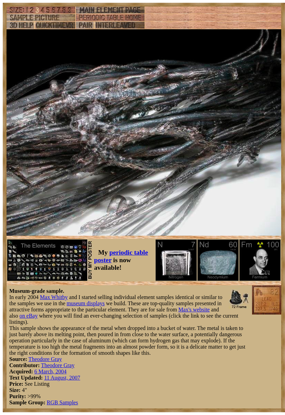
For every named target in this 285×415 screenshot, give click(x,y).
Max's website (193, 309)
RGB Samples (62, 402)
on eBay (29, 316)
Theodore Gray (45, 359)
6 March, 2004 (50, 371)
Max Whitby (54, 297)
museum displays (86, 303)
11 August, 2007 (62, 378)
